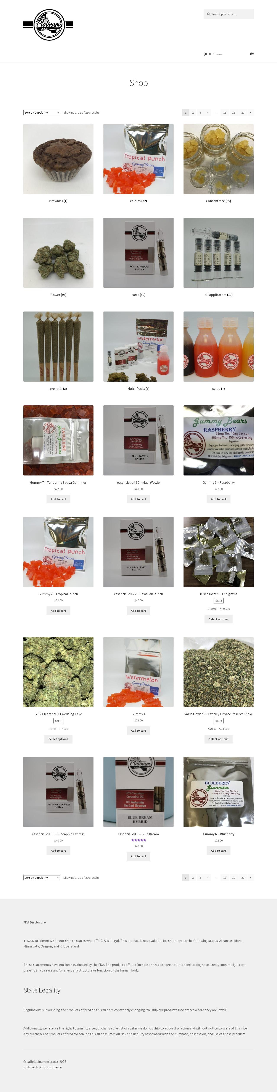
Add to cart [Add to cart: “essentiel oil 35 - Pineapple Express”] (58, 851)
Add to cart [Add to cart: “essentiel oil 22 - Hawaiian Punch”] (138, 611)
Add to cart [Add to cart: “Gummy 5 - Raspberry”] (218, 499)
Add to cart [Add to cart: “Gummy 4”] (138, 730)
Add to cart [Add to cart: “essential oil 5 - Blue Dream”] (138, 856)
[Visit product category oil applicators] (219, 257)
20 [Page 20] (242, 112)
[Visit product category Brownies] (58, 163)
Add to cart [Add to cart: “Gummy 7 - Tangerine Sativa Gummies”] (58, 499)
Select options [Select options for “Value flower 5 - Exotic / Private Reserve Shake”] (219, 739)
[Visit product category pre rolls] (58, 351)
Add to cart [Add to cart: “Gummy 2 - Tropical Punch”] (58, 611)
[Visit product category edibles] (138, 163)
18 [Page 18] (224, 112)
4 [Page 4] (208, 112)
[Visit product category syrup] (219, 351)
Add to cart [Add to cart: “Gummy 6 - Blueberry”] (218, 851)
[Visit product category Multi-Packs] (138, 351)
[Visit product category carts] (138, 257)
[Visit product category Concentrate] (219, 163)
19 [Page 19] (233, 112)
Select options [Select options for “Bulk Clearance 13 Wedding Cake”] (58, 739)
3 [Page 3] (200, 112)
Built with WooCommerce (42, 1067)
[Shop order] (41, 112)
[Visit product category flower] (58, 257)
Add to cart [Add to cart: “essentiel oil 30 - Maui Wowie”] (138, 499)
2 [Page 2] (193, 112)
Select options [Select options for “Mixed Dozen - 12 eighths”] (219, 619)
